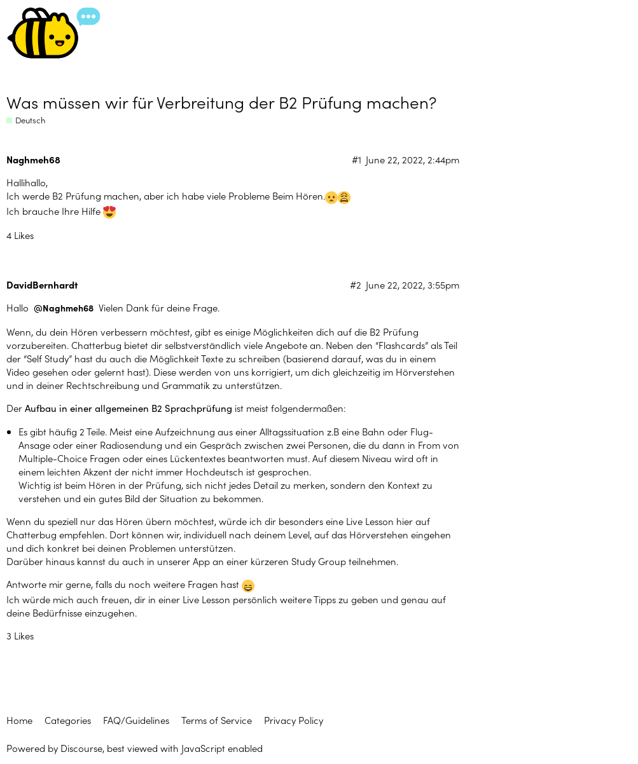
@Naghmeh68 (64, 308)
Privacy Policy (293, 719)
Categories (68, 719)
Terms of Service (216, 719)
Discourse (81, 747)
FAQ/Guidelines (136, 719)
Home (19, 719)
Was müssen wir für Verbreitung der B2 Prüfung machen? (221, 101)
